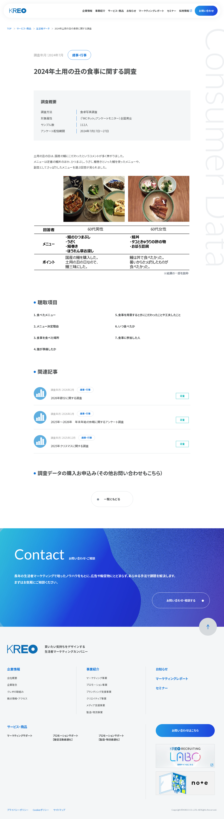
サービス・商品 (24, 28)
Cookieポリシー (41, 810)
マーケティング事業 (96, 678)
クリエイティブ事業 (96, 698)
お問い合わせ (206, 10)
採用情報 (184, 10)
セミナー (171, 10)
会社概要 (12, 678)
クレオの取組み (15, 691)
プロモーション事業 (96, 684)
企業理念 (12, 684)
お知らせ (131, 10)
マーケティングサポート (19, 735)
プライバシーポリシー (18, 810)
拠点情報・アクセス (17, 698)
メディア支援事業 (95, 705)
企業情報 (13, 669)
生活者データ (43, 28)
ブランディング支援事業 (98, 691)
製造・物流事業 (94, 712)
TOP (9, 28)
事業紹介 (92, 669)
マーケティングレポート (151, 10)
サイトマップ (59, 810)
